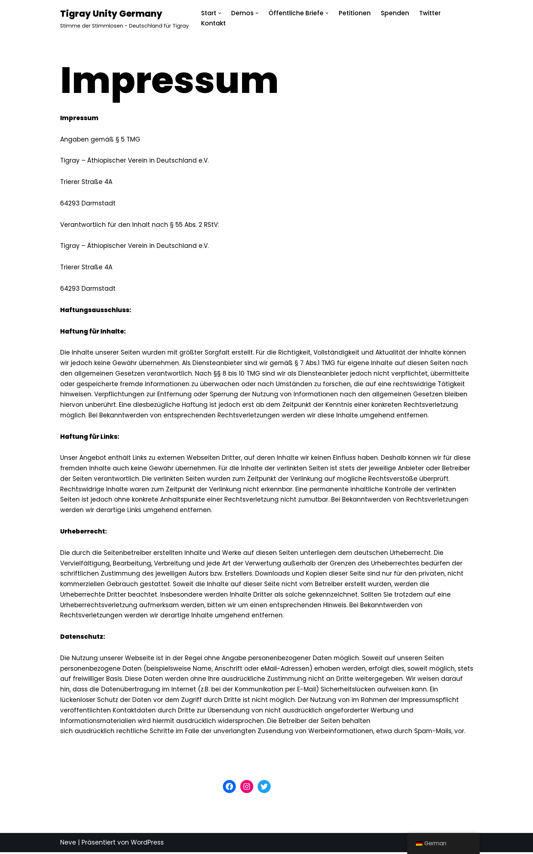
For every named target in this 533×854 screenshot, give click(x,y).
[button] (219, 13)
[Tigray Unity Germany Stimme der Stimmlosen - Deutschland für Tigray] (124, 18)
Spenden (395, 13)
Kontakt (213, 23)
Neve (68, 844)
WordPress (147, 844)
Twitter (430, 13)
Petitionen (355, 13)
